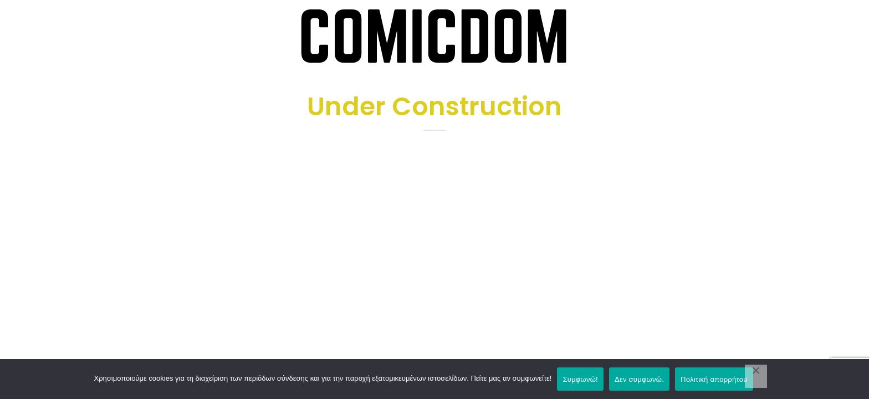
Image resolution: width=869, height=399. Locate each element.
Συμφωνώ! (580, 379)
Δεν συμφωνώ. (639, 379)
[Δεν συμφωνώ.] (756, 376)
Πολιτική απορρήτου (714, 379)
